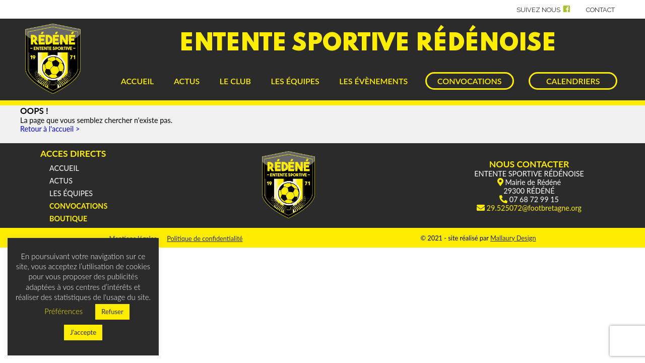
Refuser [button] (112, 312)
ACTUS (187, 81)
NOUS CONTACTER (529, 164)
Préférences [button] (63, 311)
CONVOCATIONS (469, 81)
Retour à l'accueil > (50, 129)
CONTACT (600, 10)
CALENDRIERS (573, 81)
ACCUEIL (137, 81)
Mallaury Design (513, 238)
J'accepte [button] (83, 332)
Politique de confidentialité (204, 238)
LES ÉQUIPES (295, 81)
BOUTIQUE (68, 218)
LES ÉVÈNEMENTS (373, 81)
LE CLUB (235, 81)
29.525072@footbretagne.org (534, 208)
